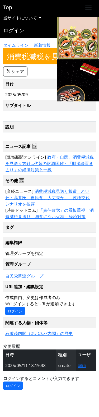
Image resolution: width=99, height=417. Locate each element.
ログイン (13, 30)
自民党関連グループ (24, 276)
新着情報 (42, 45)
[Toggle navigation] (88, 7)
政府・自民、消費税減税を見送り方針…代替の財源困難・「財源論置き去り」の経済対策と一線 (49, 163)
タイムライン (16, 45)
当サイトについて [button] (20, 18)
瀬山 (82, 365)
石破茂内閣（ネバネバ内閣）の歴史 (39, 333)
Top (7, 7)
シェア (15, 71)
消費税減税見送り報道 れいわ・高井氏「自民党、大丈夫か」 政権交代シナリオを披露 (47, 197)
